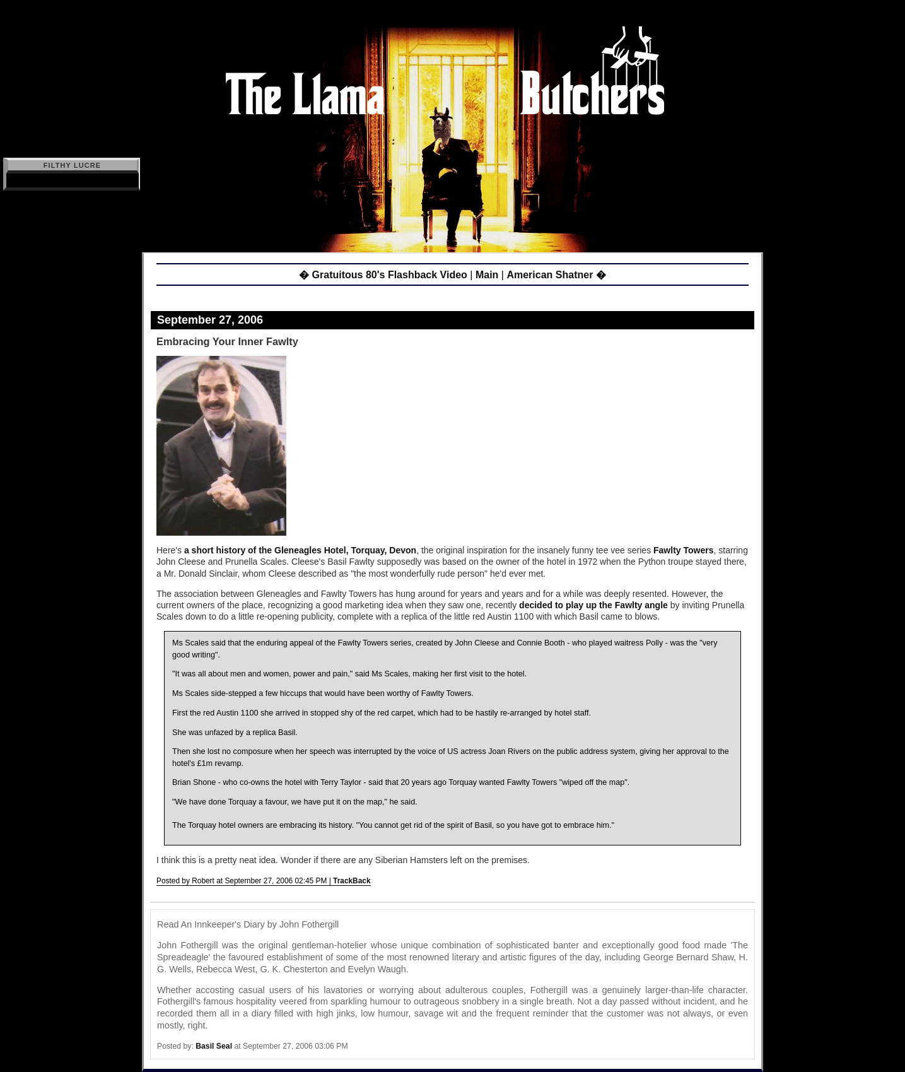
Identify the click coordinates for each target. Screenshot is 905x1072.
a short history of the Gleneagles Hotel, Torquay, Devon (300, 550)
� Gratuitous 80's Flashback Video (383, 274)
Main (487, 274)
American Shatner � (555, 274)
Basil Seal (214, 1046)
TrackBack (352, 880)
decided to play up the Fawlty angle (594, 605)
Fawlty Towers (683, 550)
